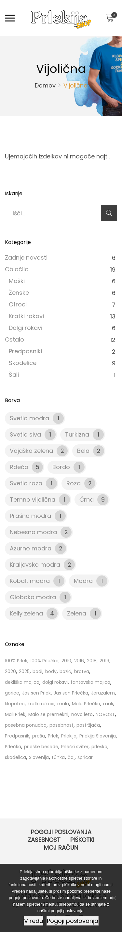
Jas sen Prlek (36, 693)
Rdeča (19, 467)
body (51, 671)
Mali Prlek (15, 714)
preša (38, 736)
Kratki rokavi (26, 316)
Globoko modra (33, 597)
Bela (83, 451)
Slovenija (39, 757)
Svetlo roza (26, 483)
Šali (14, 375)
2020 (10, 671)
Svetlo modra (29, 418)
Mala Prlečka (86, 703)
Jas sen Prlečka (71, 693)
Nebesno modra (33, 532)
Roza (73, 483)
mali (108, 703)
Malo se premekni (48, 714)
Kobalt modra (30, 581)
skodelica (15, 757)
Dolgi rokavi (25, 328)
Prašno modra (30, 516)
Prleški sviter (74, 746)
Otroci (18, 304)
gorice (12, 693)
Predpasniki (25, 351)
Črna (86, 499)
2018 (92, 660)
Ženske (19, 293)
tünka (58, 757)
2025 (24, 671)
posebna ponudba (26, 725)
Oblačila (17, 269)
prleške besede (41, 746)
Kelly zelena (26, 613)
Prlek (53, 736)
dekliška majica (22, 682)
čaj (71, 757)
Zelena (76, 613)
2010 (66, 660)
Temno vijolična (32, 499)
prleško (99, 746)
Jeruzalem (103, 693)
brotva (81, 671)
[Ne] (114, 898)
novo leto (82, 714)
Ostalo (14, 339)
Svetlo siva (25, 434)
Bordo (61, 467)
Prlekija (68, 736)
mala (63, 703)
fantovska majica (90, 682)
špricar (85, 757)
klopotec (15, 703)
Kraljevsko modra (35, 565)
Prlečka (13, 746)
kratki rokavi (41, 703)
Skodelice (22, 363)
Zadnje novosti (26, 257)
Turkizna (77, 434)
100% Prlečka (44, 660)
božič (65, 671)
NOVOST (105, 714)
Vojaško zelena (31, 451)
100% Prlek (16, 660)
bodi (37, 671)
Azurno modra (30, 548)
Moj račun (61, 848)
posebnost (61, 725)
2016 (79, 660)
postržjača (88, 725)
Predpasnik (17, 736)
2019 (104, 660)
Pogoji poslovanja (61, 832)
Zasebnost (44, 840)
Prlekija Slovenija (97, 736)
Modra (83, 581)
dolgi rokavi (55, 682)
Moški (17, 281)
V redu (33, 921)
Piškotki (82, 840)
